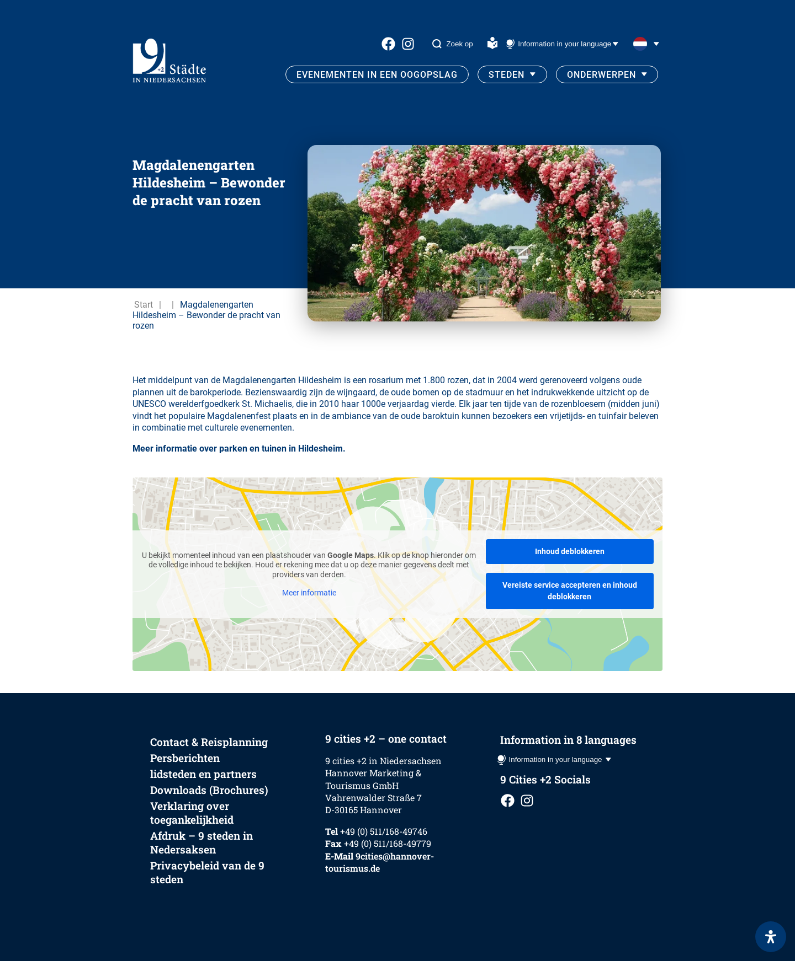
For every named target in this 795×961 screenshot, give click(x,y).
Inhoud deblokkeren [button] (570, 551)
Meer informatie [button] (309, 592)
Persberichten (185, 758)
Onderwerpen (601, 74)
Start (143, 304)
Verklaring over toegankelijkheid (192, 812)
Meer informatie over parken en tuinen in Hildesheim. (239, 448)
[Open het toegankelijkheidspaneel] (770, 936)
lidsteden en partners (203, 774)
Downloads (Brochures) (209, 790)
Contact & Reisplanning (209, 742)
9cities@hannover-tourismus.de (379, 862)
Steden (506, 74)
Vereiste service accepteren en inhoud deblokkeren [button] (569, 591)
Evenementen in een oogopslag (377, 74)
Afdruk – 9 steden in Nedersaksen (201, 842)
